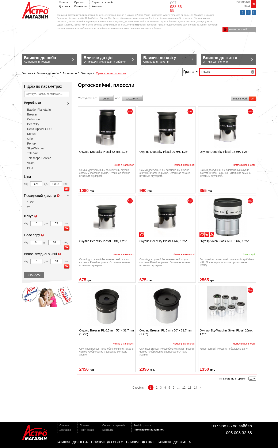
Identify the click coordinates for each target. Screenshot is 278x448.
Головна (27, 73)
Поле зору (42, 235)
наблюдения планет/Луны (141, 234)
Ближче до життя (174, 442)
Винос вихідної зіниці (59, 254)
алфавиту (132, 98)
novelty (130, 111)
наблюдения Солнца (207, 234)
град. (65, 242)
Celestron (33, 119)
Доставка (64, 6)
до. (46, 183)
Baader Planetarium (40, 109)
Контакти (97, 6)
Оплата (63, 2)
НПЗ (30, 167)
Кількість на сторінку (232, 378)
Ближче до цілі (140, 442)
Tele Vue (33, 153)
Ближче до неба (48, 73)
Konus (31, 133)
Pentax (32, 143)
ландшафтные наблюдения (212, 234)
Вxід (247, 5)
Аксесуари (69, 73)
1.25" (30, 202)
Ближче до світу (107, 442)
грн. (66, 183)
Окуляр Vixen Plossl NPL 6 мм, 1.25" (224, 241)
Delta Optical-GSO (39, 129)
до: (46, 223)
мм (66, 223)
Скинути (34, 275)
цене (106, 98)
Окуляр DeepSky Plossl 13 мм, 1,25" (223, 151)
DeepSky (33, 124)
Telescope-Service (39, 158)
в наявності (240, 98)
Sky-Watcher (35, 148)
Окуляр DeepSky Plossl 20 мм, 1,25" (163, 151)
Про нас (79, 2)
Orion (30, 138)
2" (28, 207)
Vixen (31, 163)
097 (176, 6)
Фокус (35, 216)
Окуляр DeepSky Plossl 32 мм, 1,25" (103, 151)
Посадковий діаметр (58, 195)
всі (252, 98)
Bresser (32, 114)
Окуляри (86, 73)
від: (26, 223)
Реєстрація (243, 1)
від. (26, 183)
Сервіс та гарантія (102, 2)
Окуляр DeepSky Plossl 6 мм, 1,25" (103, 241)
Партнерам (80, 6)
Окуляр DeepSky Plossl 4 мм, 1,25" (163, 241)
